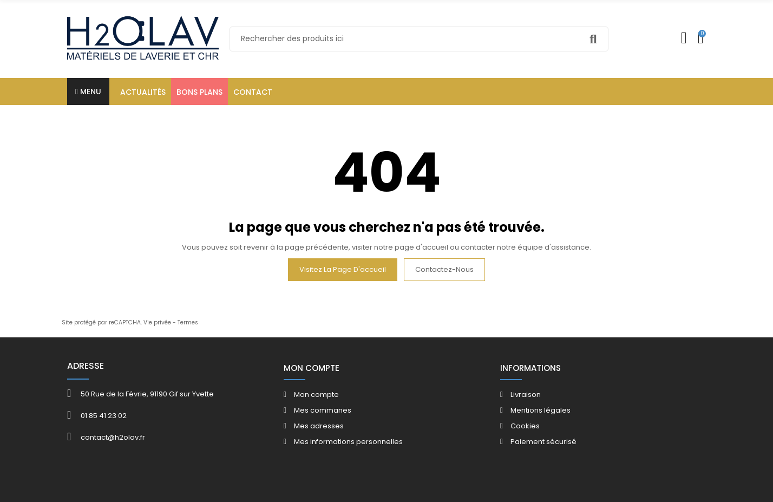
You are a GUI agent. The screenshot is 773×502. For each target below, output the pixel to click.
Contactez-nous (444, 269)
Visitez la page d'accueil (342, 269)
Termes (188, 322)
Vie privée (157, 322)
